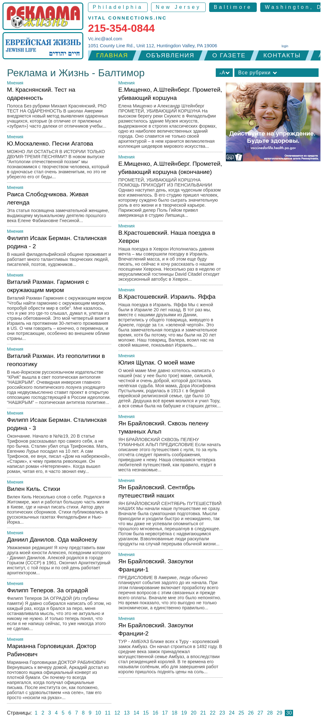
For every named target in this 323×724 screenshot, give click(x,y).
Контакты (282, 55)
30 (289, 712)
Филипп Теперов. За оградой (59, 611)
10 (98, 712)
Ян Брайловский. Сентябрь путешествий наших (170, 517)
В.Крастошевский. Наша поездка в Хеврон (170, 257)
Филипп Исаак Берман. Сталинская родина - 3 (59, 447)
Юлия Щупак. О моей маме (170, 385)
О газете (229, 55)
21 (203, 712)
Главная (112, 55)
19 (184, 712)
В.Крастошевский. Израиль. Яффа (170, 322)
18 (174, 712)
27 (260, 712)
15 (146, 712)
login (285, 46)
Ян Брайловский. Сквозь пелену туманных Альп (170, 448)
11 (108, 712)
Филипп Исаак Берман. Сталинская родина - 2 (59, 252)
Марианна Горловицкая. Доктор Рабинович (59, 673)
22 (212, 712)
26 (251, 712)
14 (136, 712)
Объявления (170, 55)
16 (155, 712)
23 (222, 712)
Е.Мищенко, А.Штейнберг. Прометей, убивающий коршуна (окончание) (170, 190)
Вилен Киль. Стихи (59, 507)
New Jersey (178, 7)
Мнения (15, 82)
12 (117, 712)
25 (241, 712)
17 (165, 712)
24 (232, 712)
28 (270, 712)
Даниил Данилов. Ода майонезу (59, 557)
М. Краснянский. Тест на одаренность (59, 109)
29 (279, 712)
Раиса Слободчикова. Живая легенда (59, 209)
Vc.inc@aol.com (105, 38)
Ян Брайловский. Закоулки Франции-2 (170, 650)
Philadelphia (118, 7)
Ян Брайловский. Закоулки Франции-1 (170, 586)
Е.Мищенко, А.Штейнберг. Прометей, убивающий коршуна (170, 119)
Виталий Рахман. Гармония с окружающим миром (59, 311)
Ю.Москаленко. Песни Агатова (59, 161)
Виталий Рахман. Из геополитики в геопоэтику (59, 380)
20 (194, 712)
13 (127, 712)
